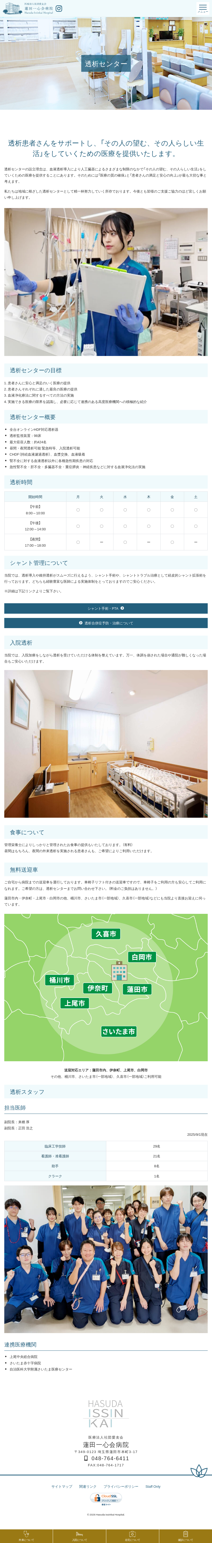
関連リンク (88, 1486)
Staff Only (152, 1486)
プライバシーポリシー (121, 1486)
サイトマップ (61, 1486)
